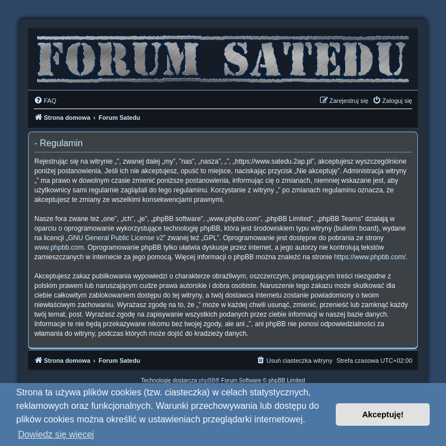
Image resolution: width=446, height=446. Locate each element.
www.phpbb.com (59, 247)
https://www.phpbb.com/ (370, 257)
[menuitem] (45, 100)
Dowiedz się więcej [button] (56, 434)
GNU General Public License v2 (115, 238)
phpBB (207, 380)
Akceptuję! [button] (383, 414)
